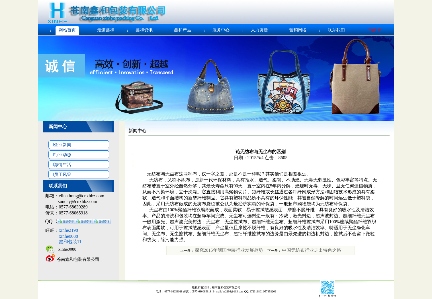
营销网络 (297, 30)
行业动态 (59, 154)
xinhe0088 (66, 249)
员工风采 (59, 174)
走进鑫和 (105, 30)
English (374, 30)
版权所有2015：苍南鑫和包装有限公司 (216, 287)
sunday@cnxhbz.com (77, 201)
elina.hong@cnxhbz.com (82, 195)
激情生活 (59, 164)
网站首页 (67, 30)
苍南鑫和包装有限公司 (78, 259)
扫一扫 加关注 (328, 296)
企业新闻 (59, 144)
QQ (49, 221)
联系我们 (336, 30)
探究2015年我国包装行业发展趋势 (229, 250)
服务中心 (221, 30)
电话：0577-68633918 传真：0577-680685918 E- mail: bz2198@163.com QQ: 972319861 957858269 (216, 291)
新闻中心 (58, 126)
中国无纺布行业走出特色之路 (311, 250)
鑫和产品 (182, 30)
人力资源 (259, 30)
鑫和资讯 (144, 30)
